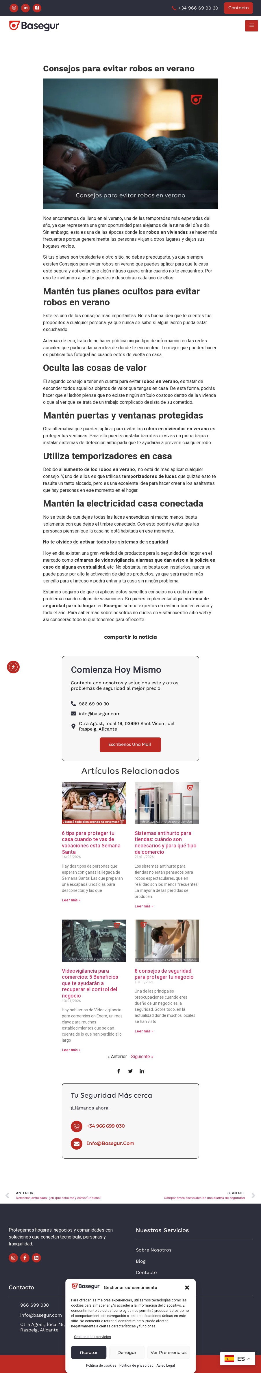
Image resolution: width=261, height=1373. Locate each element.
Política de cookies (101, 1365)
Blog (141, 1261)
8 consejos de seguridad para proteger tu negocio (164, 974)
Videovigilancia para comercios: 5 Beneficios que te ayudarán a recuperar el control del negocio (90, 983)
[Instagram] (14, 8)
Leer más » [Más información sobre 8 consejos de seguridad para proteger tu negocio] (144, 1031)
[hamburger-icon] (251, 25)
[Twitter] (130, 1071)
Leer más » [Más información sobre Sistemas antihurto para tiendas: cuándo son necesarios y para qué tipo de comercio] (144, 906)
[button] (187, 1287)
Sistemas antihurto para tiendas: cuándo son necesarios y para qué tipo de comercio (166, 842)
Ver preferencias (169, 1352)
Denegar (126, 1352)
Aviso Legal (165, 1365)
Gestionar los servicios (92, 1337)
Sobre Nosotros (153, 1250)
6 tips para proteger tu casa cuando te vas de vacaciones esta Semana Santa (91, 842)
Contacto (146, 1272)
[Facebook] (37, 8)
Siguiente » (142, 1056)
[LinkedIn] (25, 8)
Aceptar (89, 1352)
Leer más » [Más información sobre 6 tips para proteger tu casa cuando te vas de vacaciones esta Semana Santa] (71, 900)
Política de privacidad (136, 1365)
